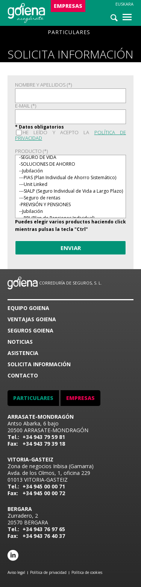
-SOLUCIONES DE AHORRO (70, 164)
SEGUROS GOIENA (30, 330)
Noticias (20, 341)
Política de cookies (86, 572)
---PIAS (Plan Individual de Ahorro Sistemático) (70, 177)
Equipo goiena (28, 307)
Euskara (124, 4)
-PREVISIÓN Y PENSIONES (70, 204)
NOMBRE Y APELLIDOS (43, 85)
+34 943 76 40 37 (44, 535)
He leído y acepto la (70, 135)
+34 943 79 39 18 (44, 443)
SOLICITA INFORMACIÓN (39, 364)
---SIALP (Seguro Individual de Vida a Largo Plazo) (70, 191)
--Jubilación (70, 171)
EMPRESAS (68, 5)
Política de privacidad (48, 572)
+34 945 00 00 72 (44, 493)
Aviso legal (16, 572)
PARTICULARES (69, 32)
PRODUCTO (31, 151)
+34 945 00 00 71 (44, 486)
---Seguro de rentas (70, 198)
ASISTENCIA (23, 352)
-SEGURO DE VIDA (70, 157)
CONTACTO (23, 375)
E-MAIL (25, 106)
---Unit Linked (70, 184)
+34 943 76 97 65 (44, 529)
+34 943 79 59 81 (44, 436)
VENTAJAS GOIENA (32, 319)
